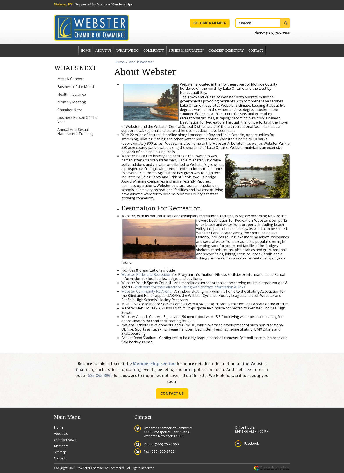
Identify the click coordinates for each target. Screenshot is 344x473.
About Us (103, 50)
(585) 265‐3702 (162, 451)
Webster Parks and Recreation (146, 274)
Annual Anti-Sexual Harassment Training (75, 131)
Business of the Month (76, 86)
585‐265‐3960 (100, 375)
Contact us (172, 393)
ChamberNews (65, 440)
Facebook (251, 443)
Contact (255, 50)
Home (86, 50)
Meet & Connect (70, 78)
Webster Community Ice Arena (146, 291)
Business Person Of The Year (77, 119)
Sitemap (60, 452)
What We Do (127, 50)
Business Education (186, 50)
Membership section (154, 363)
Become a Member (210, 22)
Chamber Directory (226, 50)
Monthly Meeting (71, 102)
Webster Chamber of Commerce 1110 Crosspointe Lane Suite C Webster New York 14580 (168, 432)
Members (61, 446)
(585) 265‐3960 (278, 33)
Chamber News (70, 109)
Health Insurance (71, 94)
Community (153, 50)
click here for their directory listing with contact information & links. (190, 287)
